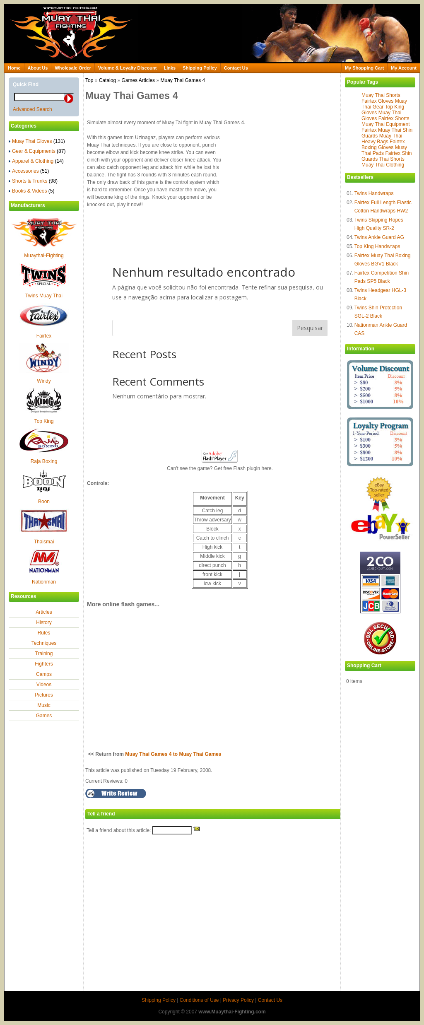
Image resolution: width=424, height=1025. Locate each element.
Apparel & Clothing (36, 161)
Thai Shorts (391, 159)
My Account (404, 67)
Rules (44, 633)
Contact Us (236, 67)
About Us (38, 67)
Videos (43, 684)
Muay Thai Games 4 (182, 80)
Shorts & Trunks (33, 181)
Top (89, 80)
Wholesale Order (73, 67)
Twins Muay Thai (44, 296)
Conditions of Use (199, 1000)
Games (44, 716)
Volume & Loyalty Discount (127, 67)
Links (170, 67)
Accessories (29, 171)
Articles (44, 612)
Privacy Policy (238, 1000)
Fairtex (44, 336)
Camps (44, 674)
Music (43, 705)
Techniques (44, 643)
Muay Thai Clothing (382, 165)
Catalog (107, 80)
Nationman (44, 582)
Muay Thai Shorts (380, 95)
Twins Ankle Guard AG (379, 237)
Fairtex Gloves (377, 101)
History (43, 622)
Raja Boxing (44, 461)
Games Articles (138, 80)
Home (14, 67)
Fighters (44, 664)
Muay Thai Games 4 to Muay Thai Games (173, 754)
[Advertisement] (291, 185)
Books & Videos (32, 191)
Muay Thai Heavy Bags (381, 139)
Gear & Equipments (37, 151)
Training (44, 653)
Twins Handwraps (374, 193)
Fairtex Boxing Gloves (383, 144)
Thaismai (44, 542)
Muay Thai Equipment (385, 124)
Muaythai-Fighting (43, 255)
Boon (44, 501)
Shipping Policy (200, 67)
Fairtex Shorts (394, 118)
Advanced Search (32, 109)
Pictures (44, 695)
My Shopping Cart (364, 67)
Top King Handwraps (377, 246)
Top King (44, 421)
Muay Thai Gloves (37, 141)
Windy (44, 381)
